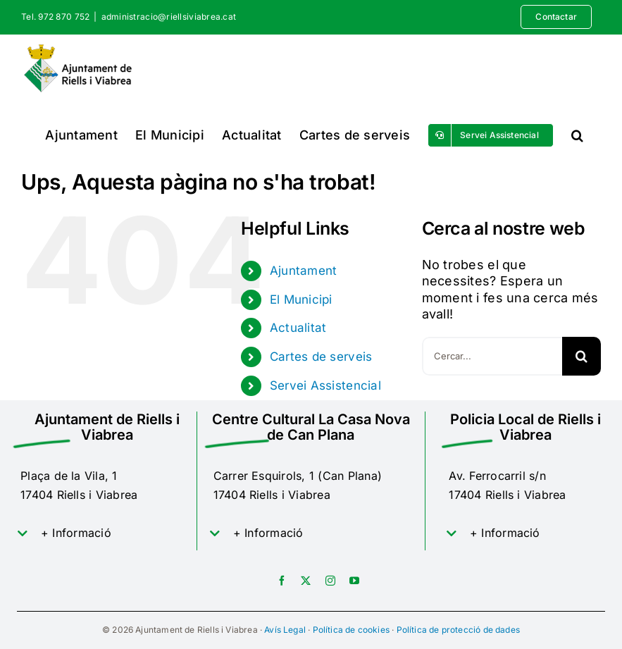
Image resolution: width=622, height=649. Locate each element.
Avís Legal (285, 629)
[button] (577, 134)
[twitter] (306, 581)
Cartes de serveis (321, 357)
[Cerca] (581, 356)
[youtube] (354, 581)
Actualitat (298, 328)
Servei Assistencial (325, 385)
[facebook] (282, 581)
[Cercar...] (492, 356)
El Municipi (301, 299)
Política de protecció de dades (458, 629)
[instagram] (330, 581)
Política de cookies (351, 629)
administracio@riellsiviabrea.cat (169, 16)
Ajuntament (303, 271)
